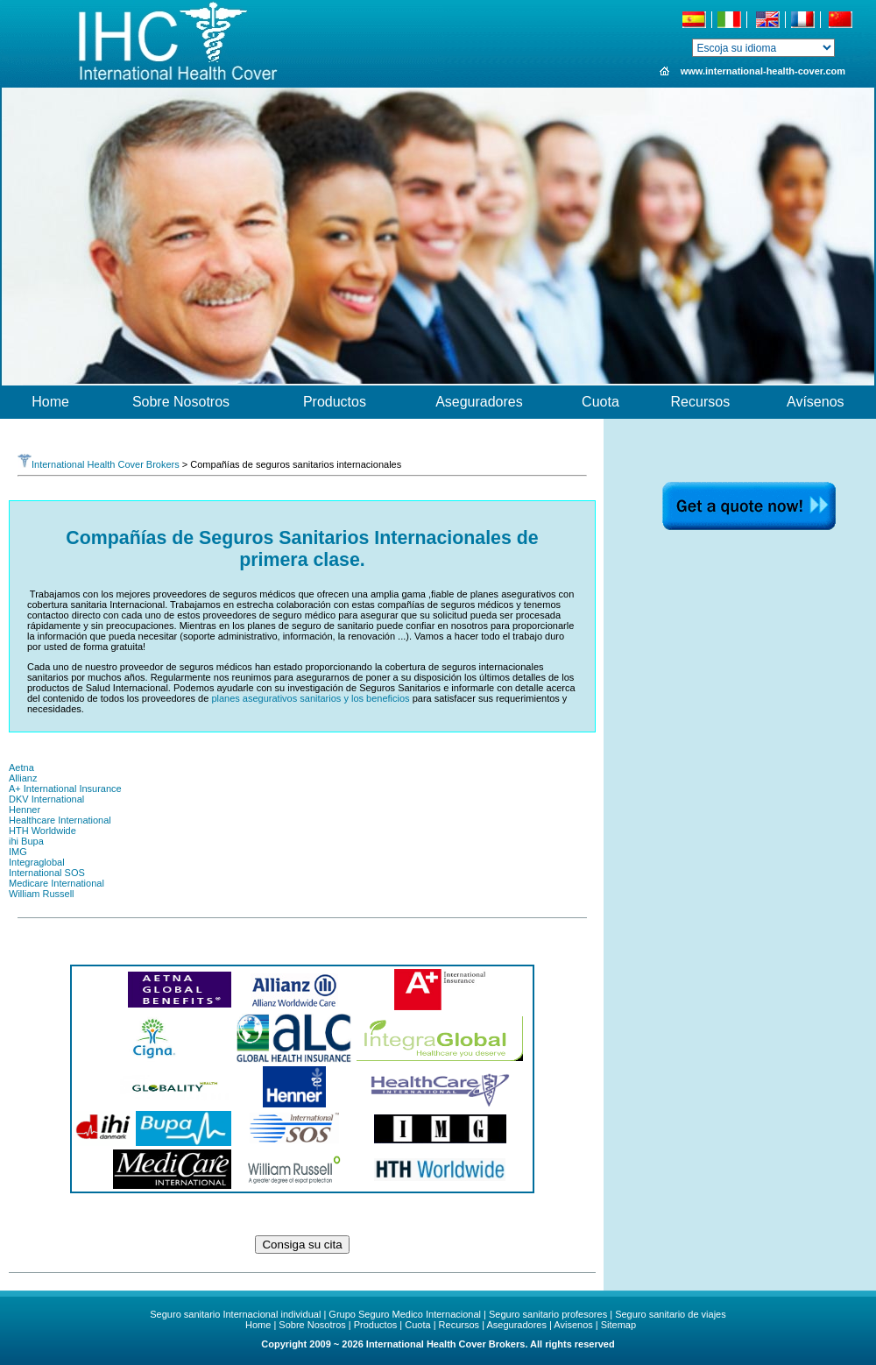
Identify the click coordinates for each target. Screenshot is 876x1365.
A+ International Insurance (65, 788)
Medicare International (56, 883)
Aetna (21, 767)
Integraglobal (37, 862)
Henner (24, 809)
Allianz (23, 778)
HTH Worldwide (42, 830)
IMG (18, 851)
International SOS (47, 872)
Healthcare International (60, 820)
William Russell (41, 893)
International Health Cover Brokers (99, 464)
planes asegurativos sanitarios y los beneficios (310, 698)
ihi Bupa (26, 841)
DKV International (46, 799)
